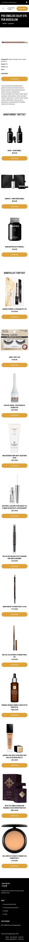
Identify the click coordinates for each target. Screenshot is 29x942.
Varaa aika (22, 8)
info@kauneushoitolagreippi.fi (12, 925)
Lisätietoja (14, 79)
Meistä (6, 911)
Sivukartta (21, 939)
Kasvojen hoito (17, 59)
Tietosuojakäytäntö (11, 939)
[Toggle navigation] (3, 8)
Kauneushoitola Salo (10, 904)
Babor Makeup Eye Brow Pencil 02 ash (14, 607)
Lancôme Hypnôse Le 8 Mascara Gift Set (14, 309)
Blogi (5, 914)
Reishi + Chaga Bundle (14, 150)
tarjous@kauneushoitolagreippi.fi (9, 2)
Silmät (24, 59)
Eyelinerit (11, 23)
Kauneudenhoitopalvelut (11, 907)
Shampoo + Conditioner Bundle (14, 199)
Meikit (5, 23)
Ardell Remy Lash (14, 357)
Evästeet (20, 937)
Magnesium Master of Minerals (14, 247)
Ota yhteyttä (13, 937)
